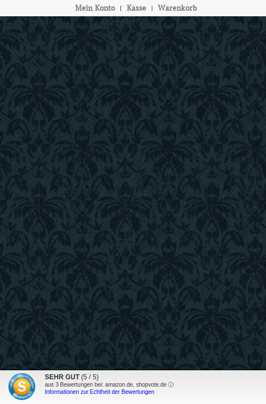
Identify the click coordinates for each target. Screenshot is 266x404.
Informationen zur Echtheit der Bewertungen (100, 392)
